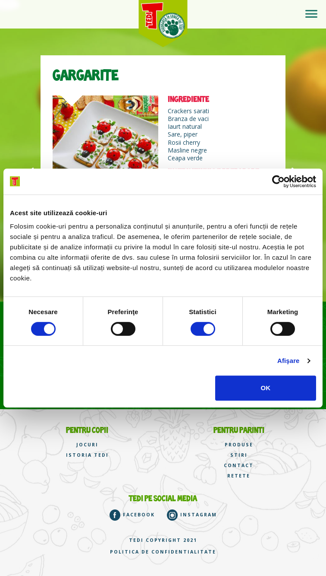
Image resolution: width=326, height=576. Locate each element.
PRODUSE (239, 445)
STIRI (239, 455)
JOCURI (87, 445)
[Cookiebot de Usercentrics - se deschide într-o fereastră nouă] (278, 181)
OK (266, 387)
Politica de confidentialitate (163, 552)
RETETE (238, 476)
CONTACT (239, 465)
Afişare (288, 360)
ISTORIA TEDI (87, 455)
